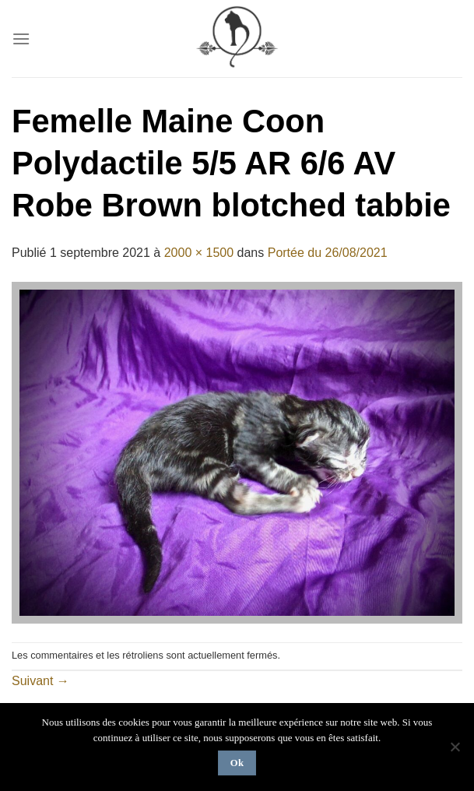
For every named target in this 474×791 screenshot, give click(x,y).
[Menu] (21, 38)
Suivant (40, 680)
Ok (237, 763)
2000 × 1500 (198, 252)
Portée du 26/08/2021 (328, 252)
